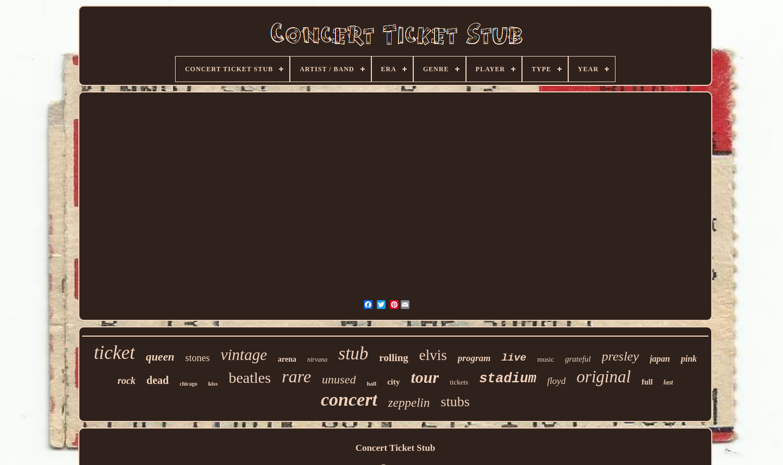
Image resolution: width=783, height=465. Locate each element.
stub (353, 353)
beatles (249, 377)
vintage (244, 354)
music (545, 359)
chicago (188, 384)
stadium (507, 379)
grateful (578, 359)
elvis (433, 355)
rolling (393, 357)
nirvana (317, 359)
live (513, 358)
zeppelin (409, 403)
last (668, 382)
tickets (459, 382)
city (393, 381)
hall (371, 383)
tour (425, 377)
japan (660, 358)
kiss (213, 383)
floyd (556, 381)
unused (339, 379)
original (603, 376)
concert (349, 399)
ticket (114, 352)
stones (197, 357)
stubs (455, 402)
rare (296, 376)
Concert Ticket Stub (396, 448)
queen (160, 356)
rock (126, 380)
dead (157, 380)
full (647, 382)
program (474, 358)
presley (620, 356)
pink (689, 358)
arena (287, 359)
